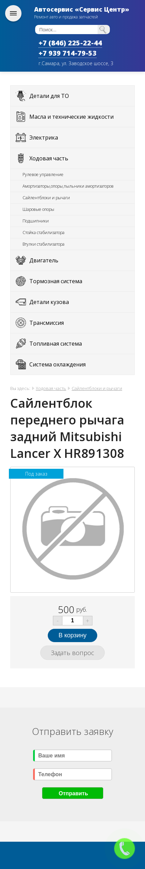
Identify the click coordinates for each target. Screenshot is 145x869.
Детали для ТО (49, 96)
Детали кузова (49, 302)
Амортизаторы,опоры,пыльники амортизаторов (68, 186)
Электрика (43, 137)
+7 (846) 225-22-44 (70, 42)
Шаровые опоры (38, 209)
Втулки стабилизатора (43, 244)
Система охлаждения (57, 364)
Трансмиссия (46, 323)
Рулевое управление (43, 174)
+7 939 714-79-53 (68, 53)
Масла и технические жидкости (71, 116)
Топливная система (55, 343)
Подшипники (36, 221)
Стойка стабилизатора (43, 232)
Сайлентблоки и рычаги (46, 198)
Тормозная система (55, 281)
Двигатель (43, 260)
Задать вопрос (72, 653)
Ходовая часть (48, 158)
